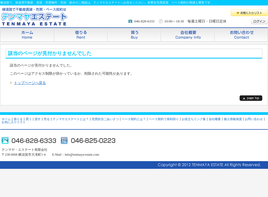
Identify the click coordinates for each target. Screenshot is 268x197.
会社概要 (187, 34)
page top (251, 98)
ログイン (259, 21)
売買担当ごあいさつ (105, 119)
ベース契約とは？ (134, 119)
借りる (80, 34)
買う (134, 34)
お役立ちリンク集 (194, 119)
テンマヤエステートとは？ (71, 119)
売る (47, 119)
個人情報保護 (233, 119)
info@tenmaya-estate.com (82, 155)
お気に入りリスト (249, 12)
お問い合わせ (241, 34)
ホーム (27, 34)
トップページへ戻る (30, 83)
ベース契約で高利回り (164, 119)
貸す (38, 119)
